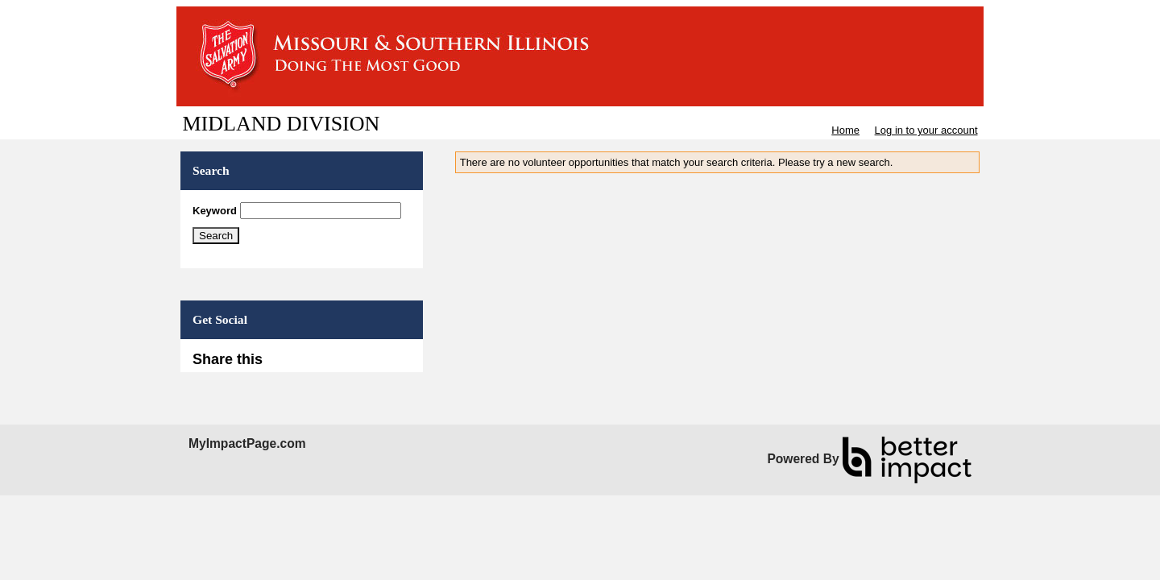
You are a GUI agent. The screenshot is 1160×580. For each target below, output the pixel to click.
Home (845, 130)
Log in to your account (926, 130)
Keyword (215, 211)
